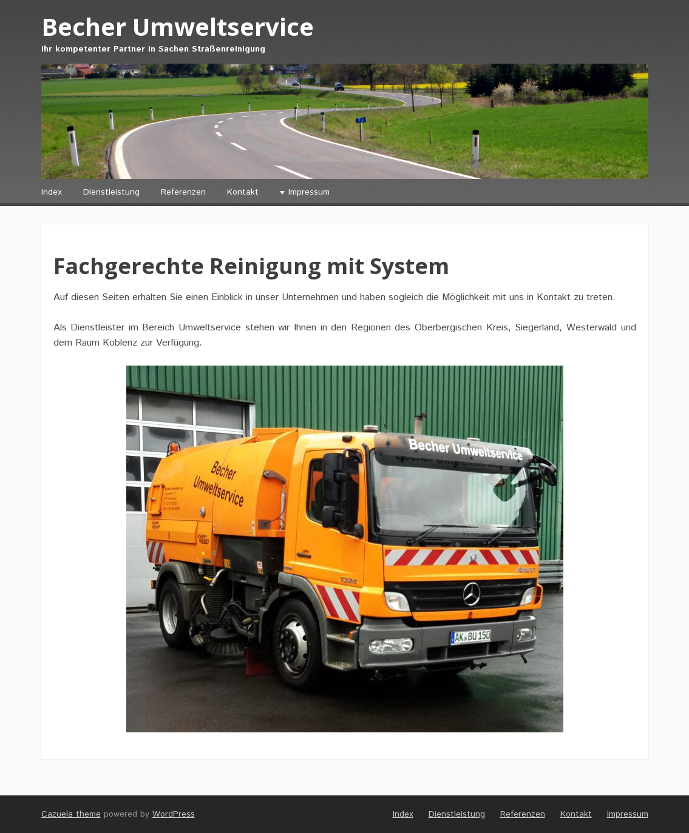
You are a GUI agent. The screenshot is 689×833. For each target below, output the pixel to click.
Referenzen (183, 192)
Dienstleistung (111, 192)
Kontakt (243, 192)
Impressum (309, 192)
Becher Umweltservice (177, 26)
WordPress (173, 814)
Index (51, 192)
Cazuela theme (71, 814)
